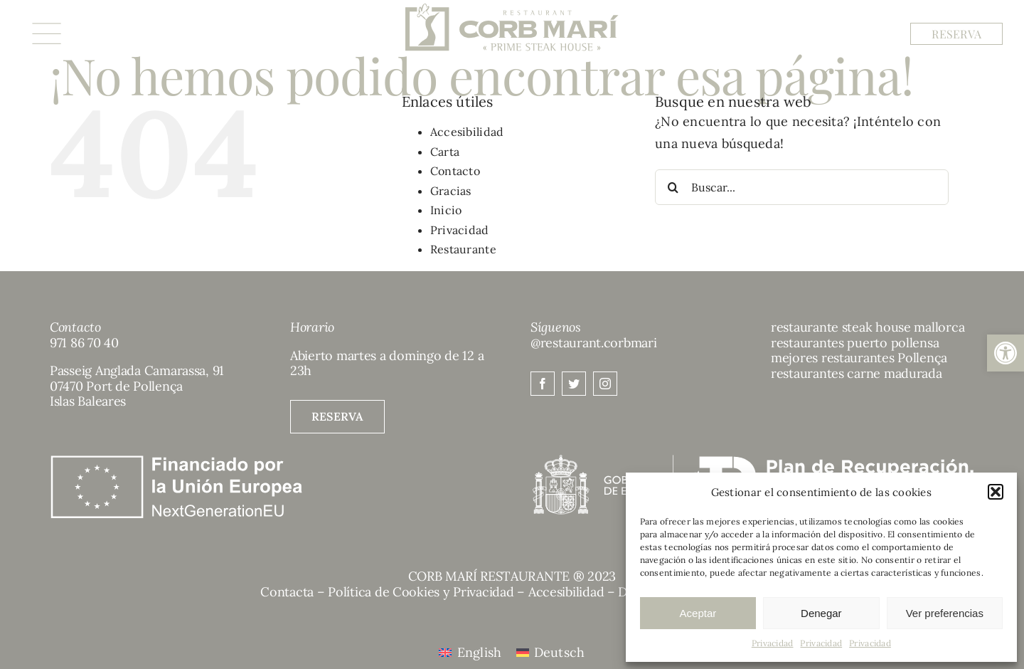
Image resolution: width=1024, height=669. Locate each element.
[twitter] (574, 384)
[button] (1005, 353)
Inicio (446, 210)
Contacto (455, 171)
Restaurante (463, 249)
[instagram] (605, 384)
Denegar (821, 613)
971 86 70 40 (84, 342)
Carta (444, 151)
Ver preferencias (944, 613)
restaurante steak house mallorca (867, 327)
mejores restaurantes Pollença (859, 357)
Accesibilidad (467, 132)
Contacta (287, 592)
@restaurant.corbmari (593, 342)
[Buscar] (672, 187)
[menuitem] (470, 652)
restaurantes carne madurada (856, 373)
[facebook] (542, 384)
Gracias (450, 191)
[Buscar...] (802, 187)
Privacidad (773, 643)
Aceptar (698, 613)
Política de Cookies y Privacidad (420, 592)
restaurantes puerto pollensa (855, 342)
